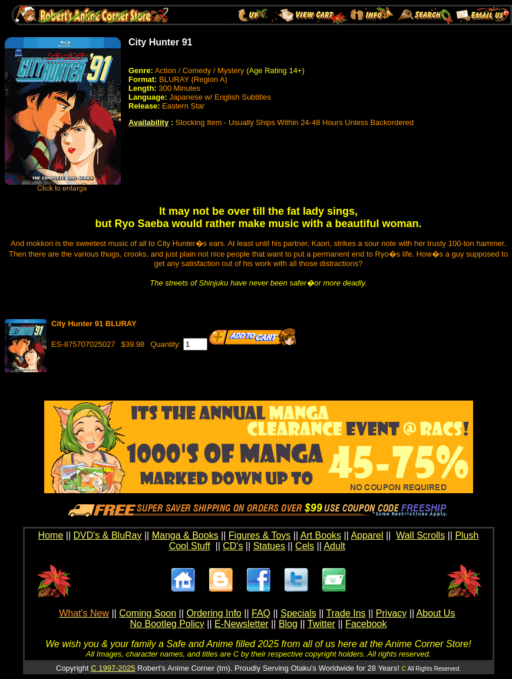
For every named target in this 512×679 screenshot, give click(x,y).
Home (51, 535)
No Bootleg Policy (167, 624)
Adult (334, 546)
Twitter (321, 624)
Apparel (367, 535)
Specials (298, 613)
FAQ (261, 613)
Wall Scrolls (420, 535)
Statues (269, 546)
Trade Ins (346, 613)
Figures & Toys (260, 535)
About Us (436, 613)
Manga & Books (185, 535)
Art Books (320, 535)
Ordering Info (213, 613)
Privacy (391, 613)
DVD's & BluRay (108, 535)
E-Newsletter (241, 624)
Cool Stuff (189, 546)
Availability (148, 122)
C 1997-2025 (113, 668)
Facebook (366, 624)
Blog (288, 624)
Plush (466, 535)
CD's (233, 546)
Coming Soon (147, 613)
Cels (304, 546)
